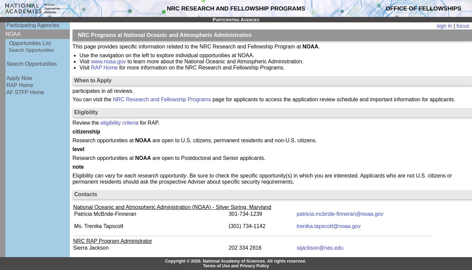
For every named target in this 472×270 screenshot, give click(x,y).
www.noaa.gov (108, 61)
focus (462, 26)
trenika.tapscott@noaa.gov (329, 226)
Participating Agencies (32, 25)
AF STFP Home (25, 92)
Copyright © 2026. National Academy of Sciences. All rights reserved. (235, 261)
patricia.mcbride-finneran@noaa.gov (340, 214)
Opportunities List (30, 43)
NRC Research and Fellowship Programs (162, 99)
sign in (444, 26)
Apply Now (19, 78)
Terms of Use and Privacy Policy (236, 266)
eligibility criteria (120, 123)
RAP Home (19, 85)
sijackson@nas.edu (320, 248)
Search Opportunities (31, 50)
